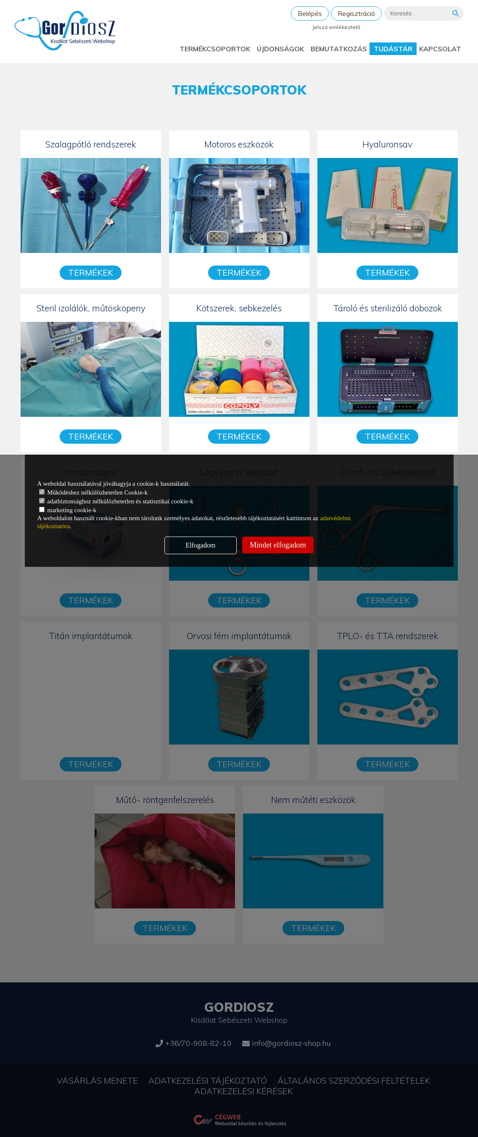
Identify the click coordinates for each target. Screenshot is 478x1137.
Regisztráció (356, 13)
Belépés (310, 13)
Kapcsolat (440, 49)
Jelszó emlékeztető (336, 27)
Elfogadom (200, 545)
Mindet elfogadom (278, 545)
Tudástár (393, 49)
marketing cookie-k (68, 510)
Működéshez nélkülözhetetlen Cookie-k (93, 492)
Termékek (90, 272)
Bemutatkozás (339, 49)
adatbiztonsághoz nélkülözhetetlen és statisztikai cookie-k (116, 501)
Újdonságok (280, 49)
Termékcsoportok (215, 49)
